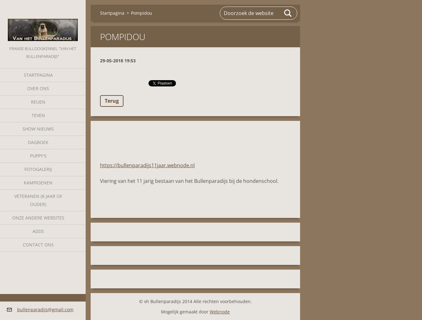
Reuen (38, 102)
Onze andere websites (38, 218)
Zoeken (288, 13)
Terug (112, 100)
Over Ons (38, 88)
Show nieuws (38, 129)
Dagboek (38, 142)
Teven (38, 115)
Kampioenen (38, 183)
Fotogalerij (38, 169)
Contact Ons (38, 245)
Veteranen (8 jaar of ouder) (38, 200)
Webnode (220, 312)
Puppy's (38, 156)
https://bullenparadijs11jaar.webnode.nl (147, 165)
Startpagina (38, 75)
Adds (38, 231)
